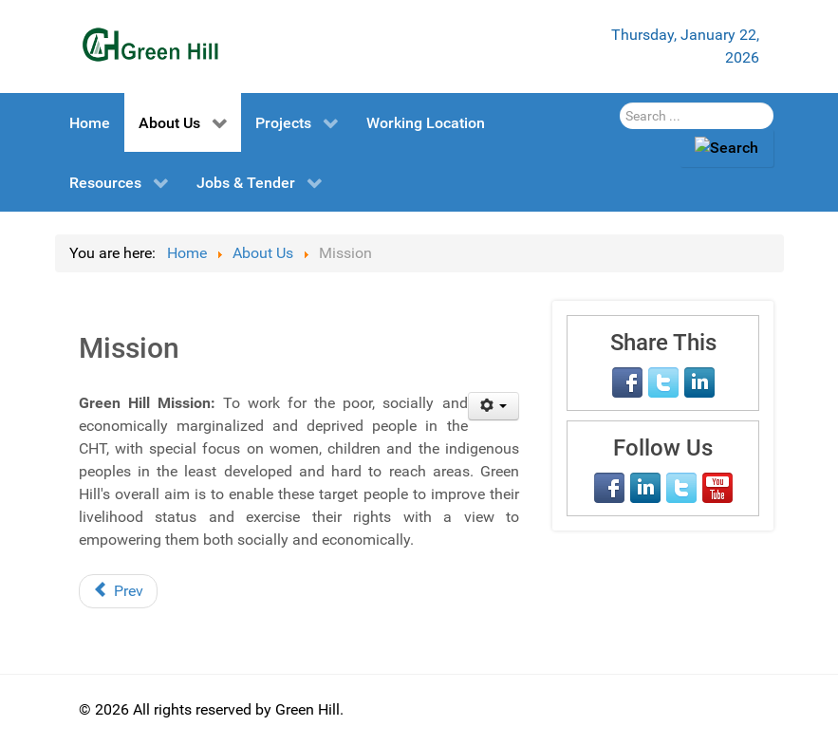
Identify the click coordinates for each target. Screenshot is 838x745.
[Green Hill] (150, 44)
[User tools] (494, 406)
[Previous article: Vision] (118, 591)
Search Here (620, 102)
